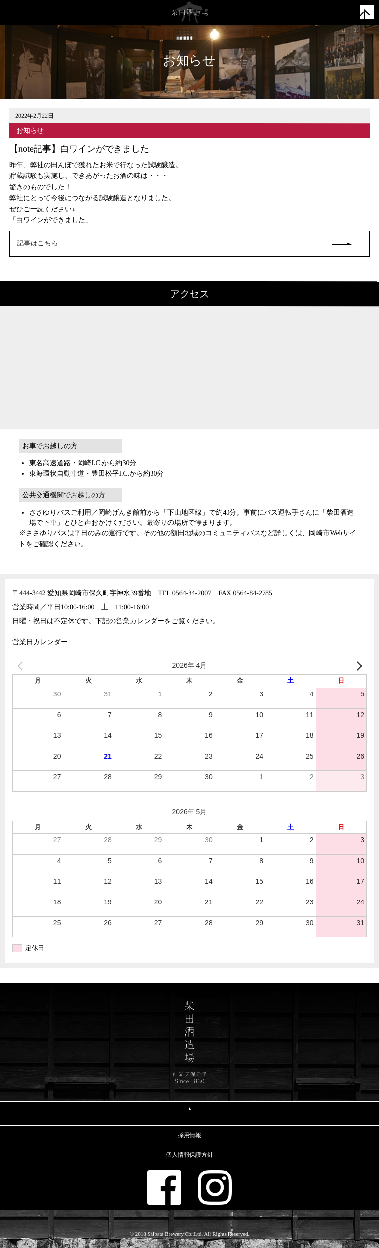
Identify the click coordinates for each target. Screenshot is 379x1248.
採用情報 (189, 1135)
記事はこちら (37, 243)
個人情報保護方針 (189, 1154)
